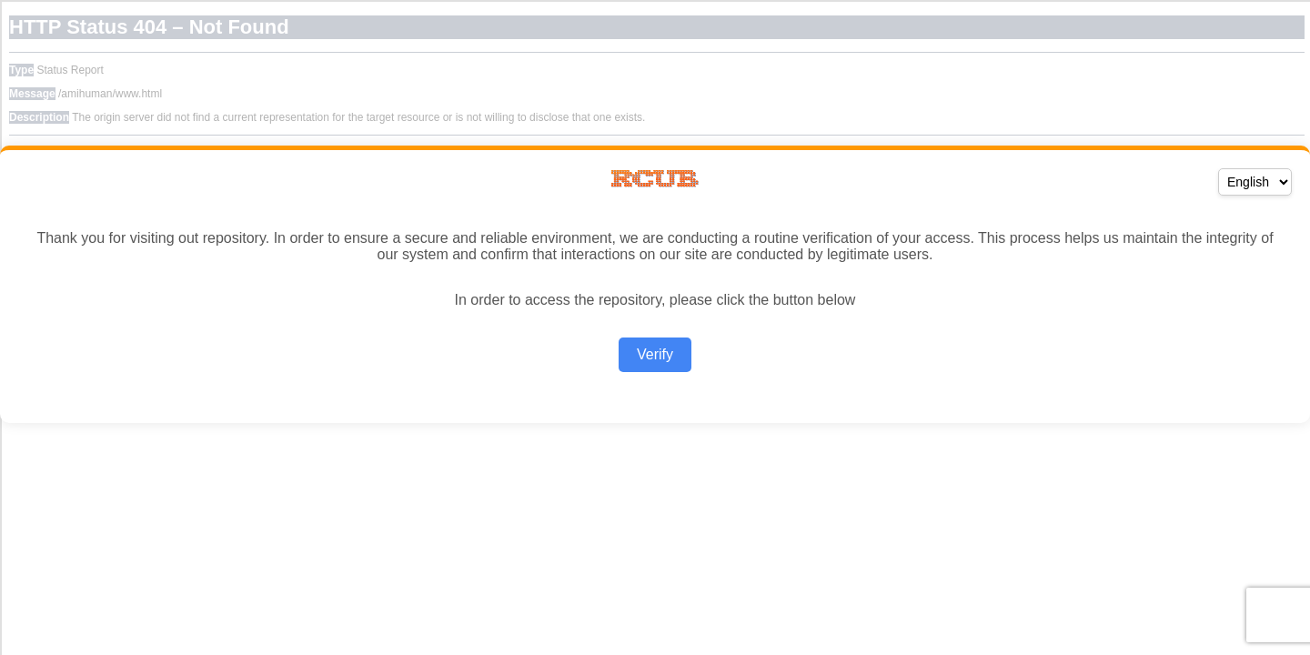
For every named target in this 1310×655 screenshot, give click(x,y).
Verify (655, 354)
